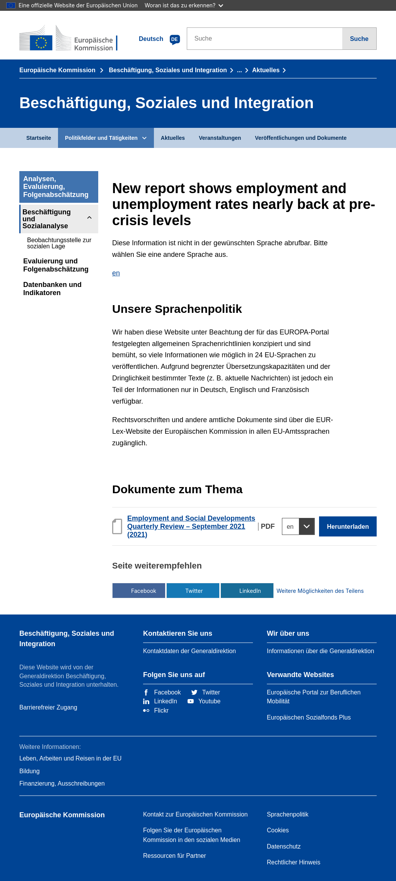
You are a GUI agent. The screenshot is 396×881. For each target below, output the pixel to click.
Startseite (38, 138)
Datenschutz (284, 846)
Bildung (29, 771)
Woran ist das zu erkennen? (184, 5)
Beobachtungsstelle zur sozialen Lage (59, 243)
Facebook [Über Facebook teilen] (143, 590)
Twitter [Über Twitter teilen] (194, 590)
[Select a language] (298, 526)
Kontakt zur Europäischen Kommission (195, 814)
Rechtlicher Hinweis (293, 862)
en (116, 273)
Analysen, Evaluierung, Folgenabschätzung (56, 187)
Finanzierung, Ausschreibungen (62, 783)
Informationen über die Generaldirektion (320, 651)
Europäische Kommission (58, 69)
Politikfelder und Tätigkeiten (101, 138)
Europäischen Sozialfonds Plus (309, 717)
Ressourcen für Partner (174, 855)
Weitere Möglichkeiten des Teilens (302, 590)
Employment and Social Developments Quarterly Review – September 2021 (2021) (191, 526)
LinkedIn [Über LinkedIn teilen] (250, 590)
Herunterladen (348, 526)
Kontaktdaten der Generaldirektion (189, 651)
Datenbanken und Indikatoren (52, 289)
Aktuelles (266, 69)
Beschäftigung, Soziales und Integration (168, 69)
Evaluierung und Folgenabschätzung (56, 265)
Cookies (278, 830)
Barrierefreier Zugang (48, 707)
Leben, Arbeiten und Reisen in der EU (70, 758)
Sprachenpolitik (288, 814)
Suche (359, 38)
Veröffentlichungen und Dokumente (300, 138)
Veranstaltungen (220, 138)
